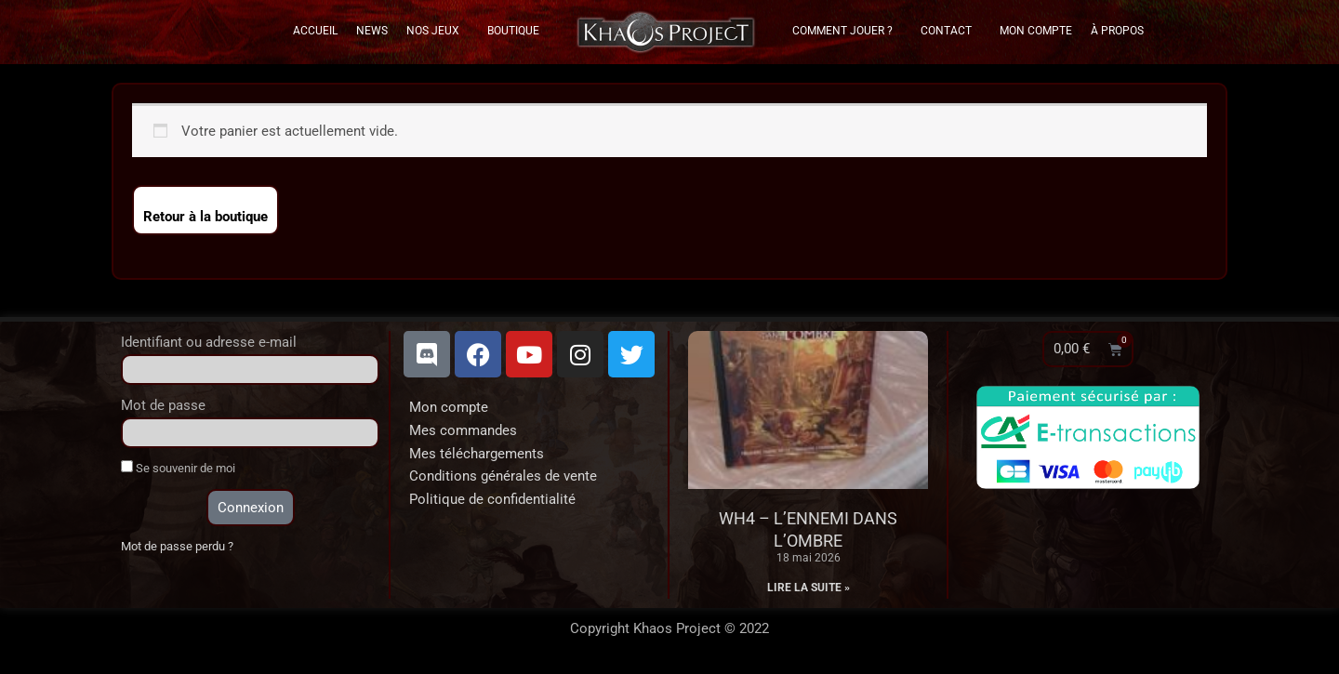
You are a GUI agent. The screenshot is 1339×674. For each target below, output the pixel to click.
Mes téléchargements (476, 453)
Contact (951, 30)
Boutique (513, 30)
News (372, 30)
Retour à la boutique (205, 216)
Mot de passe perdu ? (177, 546)
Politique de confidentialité (492, 499)
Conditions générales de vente (503, 476)
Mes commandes (463, 430)
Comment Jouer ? (847, 30)
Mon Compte (1036, 30)
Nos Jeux (437, 30)
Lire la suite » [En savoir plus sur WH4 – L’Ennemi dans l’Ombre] (808, 587)
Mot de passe (163, 405)
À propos (1117, 30)
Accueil (315, 30)
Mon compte (448, 407)
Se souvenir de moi (178, 467)
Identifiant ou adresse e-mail (209, 342)
